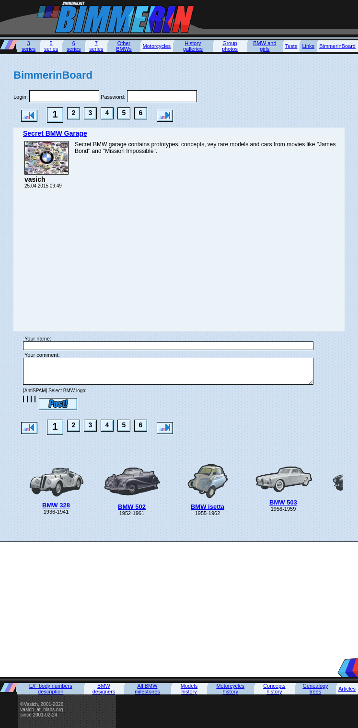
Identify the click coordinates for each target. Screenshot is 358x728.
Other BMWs (123, 46)
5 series (51, 46)
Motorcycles (157, 46)
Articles (347, 689)
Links (308, 46)
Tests (291, 46)
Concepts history (274, 688)
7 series (96, 46)
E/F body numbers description (50, 688)
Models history (189, 688)
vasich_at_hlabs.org (41, 709)
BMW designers (103, 688)
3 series (28, 46)
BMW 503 (283, 502)
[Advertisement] (179, 609)
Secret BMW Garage (55, 133)
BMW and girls (264, 46)
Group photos (230, 46)
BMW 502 (132, 506)
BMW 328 (56, 505)
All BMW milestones (147, 688)
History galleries (193, 46)
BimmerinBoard (337, 46)
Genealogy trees (315, 688)
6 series (74, 46)
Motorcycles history (230, 688)
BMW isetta (207, 506)
